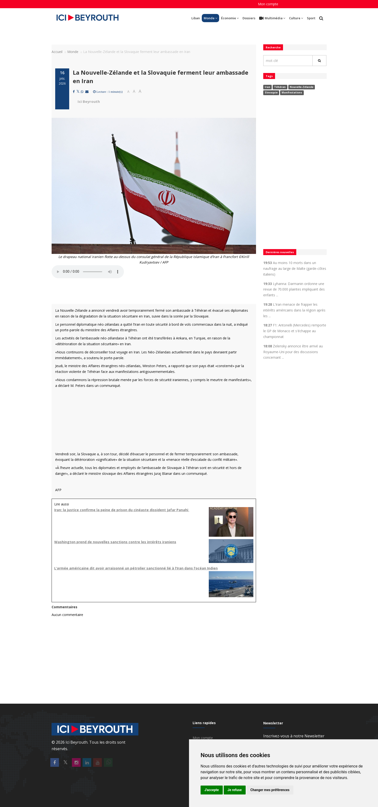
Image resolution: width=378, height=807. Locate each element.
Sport (311, 18)
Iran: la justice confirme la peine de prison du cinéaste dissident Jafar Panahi (121, 510)
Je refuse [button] (235, 790)
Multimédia (272, 18)
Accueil (57, 51)
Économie (230, 18)
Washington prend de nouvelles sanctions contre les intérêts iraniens (115, 542)
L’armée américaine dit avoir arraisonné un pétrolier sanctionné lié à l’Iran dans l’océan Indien (136, 568)
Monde (210, 18)
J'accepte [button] (211, 790)
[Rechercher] (319, 60)
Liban (195, 18)
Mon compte (268, 4)
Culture (296, 18)
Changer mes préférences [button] (270, 790)
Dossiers (249, 18)
